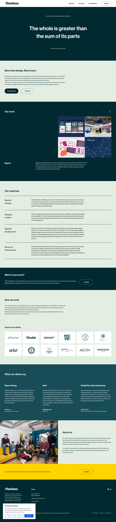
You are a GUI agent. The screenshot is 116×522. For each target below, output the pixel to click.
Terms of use (101, 513)
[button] (109, 111)
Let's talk (86, 282)
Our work (81, 3)
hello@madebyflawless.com (38, 498)
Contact (106, 3)
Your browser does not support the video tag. (31, 129)
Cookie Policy (108, 513)
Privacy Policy (95, 513)
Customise (9, 515)
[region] (19, 511)
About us (71, 3)
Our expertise (93, 3)
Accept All (29, 515)
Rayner (38, 163)
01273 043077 (35, 501)
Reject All (19, 515)
